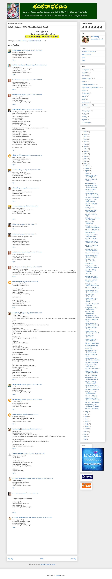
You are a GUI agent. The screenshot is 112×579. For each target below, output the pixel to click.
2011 (85, 434)
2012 (85, 432)
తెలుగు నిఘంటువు (86, 54)
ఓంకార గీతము (88, 273)
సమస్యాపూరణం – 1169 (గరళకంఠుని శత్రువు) (91, 351)
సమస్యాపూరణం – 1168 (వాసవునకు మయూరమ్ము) (92, 359)
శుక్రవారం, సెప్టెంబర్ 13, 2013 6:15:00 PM (32, 384)
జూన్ (86, 416)
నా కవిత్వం (84, 116)
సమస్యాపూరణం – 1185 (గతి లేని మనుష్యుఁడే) (92, 218)
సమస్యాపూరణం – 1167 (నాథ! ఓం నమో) (91, 365)
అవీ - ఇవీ (84, 75)
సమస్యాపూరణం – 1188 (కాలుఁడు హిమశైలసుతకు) (92, 194)
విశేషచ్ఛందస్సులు (86, 111)
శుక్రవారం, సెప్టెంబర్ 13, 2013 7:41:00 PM (28, 414)
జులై (86, 414)
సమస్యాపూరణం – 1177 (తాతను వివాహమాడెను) (92, 284)
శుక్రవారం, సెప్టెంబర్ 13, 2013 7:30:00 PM (32, 399)
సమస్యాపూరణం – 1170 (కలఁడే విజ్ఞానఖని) (91, 340)
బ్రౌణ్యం (83, 57)
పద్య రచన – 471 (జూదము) (92, 253)
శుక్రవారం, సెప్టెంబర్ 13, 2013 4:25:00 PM (32, 252)
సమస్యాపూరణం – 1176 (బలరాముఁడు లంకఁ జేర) (91, 291)
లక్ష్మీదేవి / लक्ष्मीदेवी (16, 155)
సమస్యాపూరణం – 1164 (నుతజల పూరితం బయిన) (92, 386)
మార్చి (87, 424)
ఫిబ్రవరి (87, 426)
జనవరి (87, 428)
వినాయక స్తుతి (88, 348)
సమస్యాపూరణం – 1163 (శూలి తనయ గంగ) (91, 392)
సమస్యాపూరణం (86, 69)
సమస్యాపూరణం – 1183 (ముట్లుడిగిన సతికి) (91, 235)
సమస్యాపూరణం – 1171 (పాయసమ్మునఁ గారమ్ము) (92, 332)
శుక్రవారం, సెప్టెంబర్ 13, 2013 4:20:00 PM (27, 234)
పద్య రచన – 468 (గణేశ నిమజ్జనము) (91, 280)
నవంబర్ (87, 168)
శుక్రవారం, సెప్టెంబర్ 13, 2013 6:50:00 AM (37, 65)
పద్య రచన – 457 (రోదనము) (92, 368)
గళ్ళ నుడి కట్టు (85, 93)
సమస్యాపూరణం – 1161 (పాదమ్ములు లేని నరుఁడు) (92, 405)
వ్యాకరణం (84, 119)
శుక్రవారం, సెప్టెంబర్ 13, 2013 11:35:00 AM (32, 109)
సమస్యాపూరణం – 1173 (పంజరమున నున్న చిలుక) (92, 316)
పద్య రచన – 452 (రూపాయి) (92, 402)
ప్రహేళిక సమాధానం (86, 105)
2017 (85, 154)
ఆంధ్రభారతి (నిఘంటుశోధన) (89, 51)
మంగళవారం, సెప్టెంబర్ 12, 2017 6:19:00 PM (27, 493)
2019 (85, 149)
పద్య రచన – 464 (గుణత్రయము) (89, 312)
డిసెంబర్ (87, 165)
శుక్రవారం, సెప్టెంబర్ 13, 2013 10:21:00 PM (34, 453)
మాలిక (83, 60)
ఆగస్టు (87, 411)
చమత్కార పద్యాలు (86, 78)
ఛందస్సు (84, 113)
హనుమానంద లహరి (90, 232)
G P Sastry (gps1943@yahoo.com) (21, 478)
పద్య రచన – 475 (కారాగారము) (89, 222)
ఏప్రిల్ (86, 421)
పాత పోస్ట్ (73, 558)
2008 (85, 439)
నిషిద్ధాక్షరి (84, 96)
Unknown (15, 281)
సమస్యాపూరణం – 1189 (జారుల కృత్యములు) (91, 186)
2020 (85, 146)
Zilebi (14, 493)
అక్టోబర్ (87, 170)
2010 (85, 436)
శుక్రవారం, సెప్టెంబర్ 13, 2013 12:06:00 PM (28, 188)
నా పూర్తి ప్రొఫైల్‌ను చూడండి (96, 39)
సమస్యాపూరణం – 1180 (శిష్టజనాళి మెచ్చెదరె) (91, 256)
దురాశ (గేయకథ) (89, 263)
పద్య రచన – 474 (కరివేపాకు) (92, 230)
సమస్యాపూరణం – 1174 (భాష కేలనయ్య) (91, 308)
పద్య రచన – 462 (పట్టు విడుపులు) (91, 328)
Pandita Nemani (16, 79)
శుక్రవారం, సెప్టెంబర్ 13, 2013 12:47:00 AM (32, 50)
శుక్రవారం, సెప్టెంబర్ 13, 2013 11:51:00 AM (31, 155)
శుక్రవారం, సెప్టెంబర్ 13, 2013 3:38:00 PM (27, 224)
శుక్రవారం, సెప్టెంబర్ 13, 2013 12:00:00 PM (30, 170)
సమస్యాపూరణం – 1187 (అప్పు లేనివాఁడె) (91, 200)
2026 (85, 132)
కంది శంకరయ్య (16, 312)
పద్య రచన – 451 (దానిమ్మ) (92, 408)
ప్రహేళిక (83, 99)
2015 (85, 158)
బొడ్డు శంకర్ (15, 188)
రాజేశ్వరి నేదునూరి (16, 50)
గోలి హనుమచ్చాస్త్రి (16, 399)
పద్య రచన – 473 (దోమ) (91, 238)
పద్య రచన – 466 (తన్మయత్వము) (89, 295)
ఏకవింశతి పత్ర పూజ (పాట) (91, 345)
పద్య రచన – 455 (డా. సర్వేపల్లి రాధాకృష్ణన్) (90, 382)
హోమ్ (42, 558)
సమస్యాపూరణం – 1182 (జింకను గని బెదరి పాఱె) (91, 241)
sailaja (14, 224)
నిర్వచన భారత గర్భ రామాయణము (90, 87)
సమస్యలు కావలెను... (90, 183)
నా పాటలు (84, 108)
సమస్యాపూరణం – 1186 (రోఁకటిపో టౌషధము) (91, 210)
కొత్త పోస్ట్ (10, 558)
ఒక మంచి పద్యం (86, 122)
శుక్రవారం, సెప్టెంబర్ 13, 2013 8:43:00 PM (32, 429)
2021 (85, 144)
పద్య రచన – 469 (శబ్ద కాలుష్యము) (90, 270)
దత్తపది (84, 81)
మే (86, 419)
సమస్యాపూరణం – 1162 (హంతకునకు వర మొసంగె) (92, 399)
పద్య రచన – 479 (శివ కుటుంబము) (90, 190)
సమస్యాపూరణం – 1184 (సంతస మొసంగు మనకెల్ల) (92, 226)
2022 (85, 141)
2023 (85, 139)
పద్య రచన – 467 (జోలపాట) (92, 288)
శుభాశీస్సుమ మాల (89, 207)
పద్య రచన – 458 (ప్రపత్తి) (91, 362)
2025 (85, 134)
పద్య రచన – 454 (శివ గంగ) (92, 389)
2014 (85, 161)
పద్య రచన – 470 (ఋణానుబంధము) (90, 260)
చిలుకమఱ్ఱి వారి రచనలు (88, 84)
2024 (85, 136)
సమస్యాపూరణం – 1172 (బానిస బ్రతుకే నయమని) (92, 324)
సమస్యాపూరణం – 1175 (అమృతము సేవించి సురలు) (91, 300)
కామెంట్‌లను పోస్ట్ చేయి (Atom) (48, 564)
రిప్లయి (14, 59)
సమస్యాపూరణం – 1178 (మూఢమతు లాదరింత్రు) (91, 276)
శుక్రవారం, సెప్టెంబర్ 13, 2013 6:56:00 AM (32, 79)
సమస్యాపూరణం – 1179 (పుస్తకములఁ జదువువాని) (92, 266)
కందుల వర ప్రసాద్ (16, 109)
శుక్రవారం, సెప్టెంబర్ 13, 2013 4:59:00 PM (32, 267)
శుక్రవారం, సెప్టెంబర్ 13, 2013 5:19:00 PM (28, 281)
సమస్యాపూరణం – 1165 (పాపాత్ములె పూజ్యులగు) (91, 378)
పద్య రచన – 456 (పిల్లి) (91, 375)
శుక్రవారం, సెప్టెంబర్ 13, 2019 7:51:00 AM (42, 517)
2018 (85, 151)
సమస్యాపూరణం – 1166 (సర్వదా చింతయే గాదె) (91, 371)
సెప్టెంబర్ (87, 173)
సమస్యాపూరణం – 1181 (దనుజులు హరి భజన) (91, 249)
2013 (85, 163)
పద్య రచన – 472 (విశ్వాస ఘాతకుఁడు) (91, 245)
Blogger (58, 575)
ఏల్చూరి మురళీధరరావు (17, 453)
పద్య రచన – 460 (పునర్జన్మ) (92, 343)
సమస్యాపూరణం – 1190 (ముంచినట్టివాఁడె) (91, 176)
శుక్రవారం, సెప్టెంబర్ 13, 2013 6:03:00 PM (32, 312)
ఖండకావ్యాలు (85, 102)
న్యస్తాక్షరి (84, 90)
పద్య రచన (84, 72)
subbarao (15, 206)
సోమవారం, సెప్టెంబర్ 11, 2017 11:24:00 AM (42, 478)
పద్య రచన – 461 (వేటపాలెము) (89, 336)
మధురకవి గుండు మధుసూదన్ (19, 65)
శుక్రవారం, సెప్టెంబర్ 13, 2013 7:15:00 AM (32, 94)
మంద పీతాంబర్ (16, 170)
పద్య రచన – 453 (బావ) (91, 396)
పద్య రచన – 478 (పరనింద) (92, 197)
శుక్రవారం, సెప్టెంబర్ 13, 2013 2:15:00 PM (28, 206)
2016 (85, 156)
